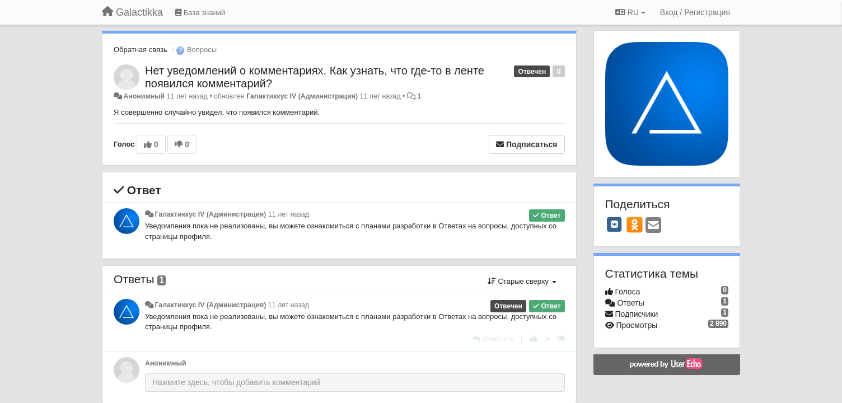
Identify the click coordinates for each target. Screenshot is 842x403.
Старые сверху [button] (522, 281)
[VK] (614, 224)
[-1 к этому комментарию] (561, 339)
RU (630, 12)
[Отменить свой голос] (547, 339)
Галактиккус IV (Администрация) (302, 96)
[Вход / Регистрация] (695, 12)
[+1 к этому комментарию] (533, 339)
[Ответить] (493, 339)
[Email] (653, 226)
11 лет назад (288, 214)
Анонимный (144, 96)
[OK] (634, 224)
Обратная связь (140, 49)
